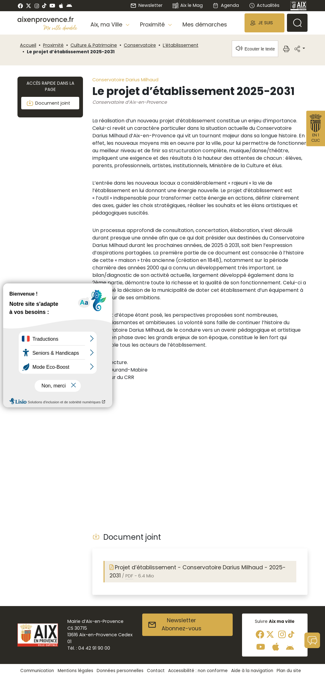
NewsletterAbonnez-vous (174, 624)
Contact (156, 671)
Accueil (28, 45)
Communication (37, 671)
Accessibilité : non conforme (198, 671)
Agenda (226, 5)
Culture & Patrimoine (93, 45)
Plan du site (289, 671)
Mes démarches (204, 24)
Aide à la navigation (252, 671)
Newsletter (146, 5)
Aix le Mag (187, 5)
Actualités (264, 5)
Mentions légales (75, 671)
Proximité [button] (153, 24)
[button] (264, 22)
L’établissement (180, 45)
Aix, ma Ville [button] (107, 24)
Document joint (48, 103)
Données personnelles (120, 671)
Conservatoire (140, 45)
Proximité (53, 45)
